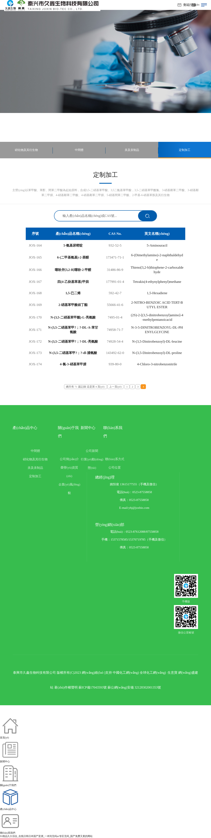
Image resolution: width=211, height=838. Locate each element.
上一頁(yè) (115, 386)
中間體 (35, 450)
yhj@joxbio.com (138, 507)
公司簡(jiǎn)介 (69, 459)
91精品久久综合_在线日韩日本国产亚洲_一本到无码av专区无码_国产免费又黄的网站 (46, 836)
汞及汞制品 (35, 467)
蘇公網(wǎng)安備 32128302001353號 (134, 687)
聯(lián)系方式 (114, 459)
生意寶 (172, 672)
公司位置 (114, 467)
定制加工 (35, 476)
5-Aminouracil (157, 245)
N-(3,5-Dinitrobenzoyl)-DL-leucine (157, 341)
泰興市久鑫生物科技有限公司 (34, 672)
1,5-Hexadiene (157, 293)
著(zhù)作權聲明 (66, 687)
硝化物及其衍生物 (35, 459)
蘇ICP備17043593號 (93, 687)
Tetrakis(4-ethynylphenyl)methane (157, 282)
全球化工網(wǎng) (153, 672)
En (198, 4)
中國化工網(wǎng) (126, 672)
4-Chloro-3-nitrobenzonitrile (157, 364)
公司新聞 (92, 450)
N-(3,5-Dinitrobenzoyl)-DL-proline (157, 353)
